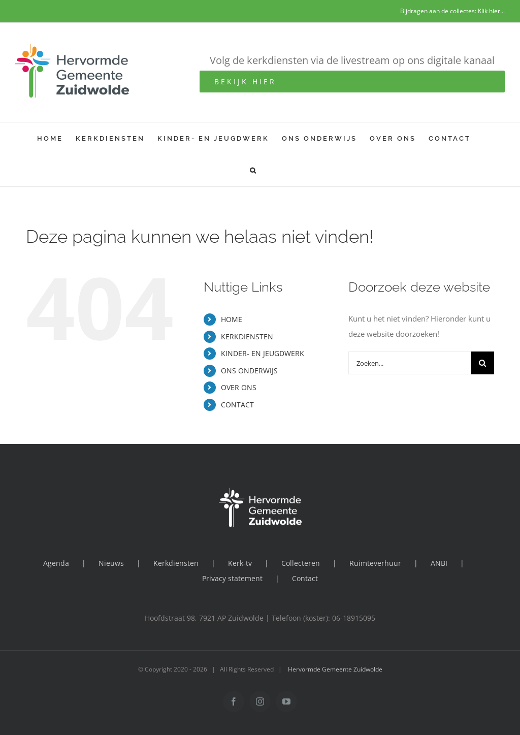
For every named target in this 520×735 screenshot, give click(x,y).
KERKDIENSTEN (247, 336)
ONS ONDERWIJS (249, 370)
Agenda (56, 563)
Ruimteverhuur (375, 563)
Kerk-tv (240, 563)
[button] (253, 170)
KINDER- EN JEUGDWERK (262, 353)
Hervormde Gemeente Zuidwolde (335, 669)
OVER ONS (238, 387)
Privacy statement (232, 578)
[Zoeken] (482, 362)
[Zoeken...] (409, 362)
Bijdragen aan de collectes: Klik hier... (452, 11)
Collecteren (300, 563)
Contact (305, 578)
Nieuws (111, 563)
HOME (231, 319)
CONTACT (237, 404)
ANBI (439, 563)
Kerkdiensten (176, 563)
